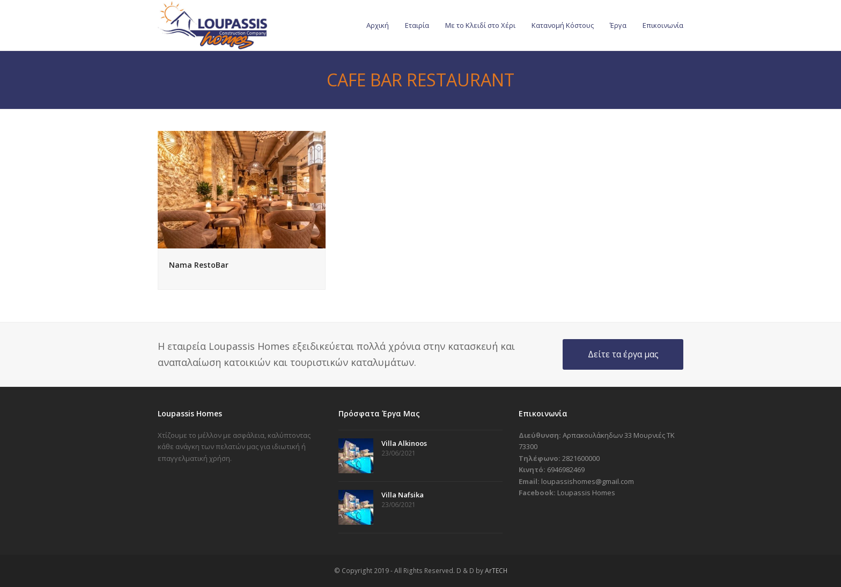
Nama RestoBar (198, 265)
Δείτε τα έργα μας (623, 354)
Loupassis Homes (586, 492)
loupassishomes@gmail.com (587, 481)
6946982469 (566, 469)
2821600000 (581, 458)
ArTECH (496, 570)
